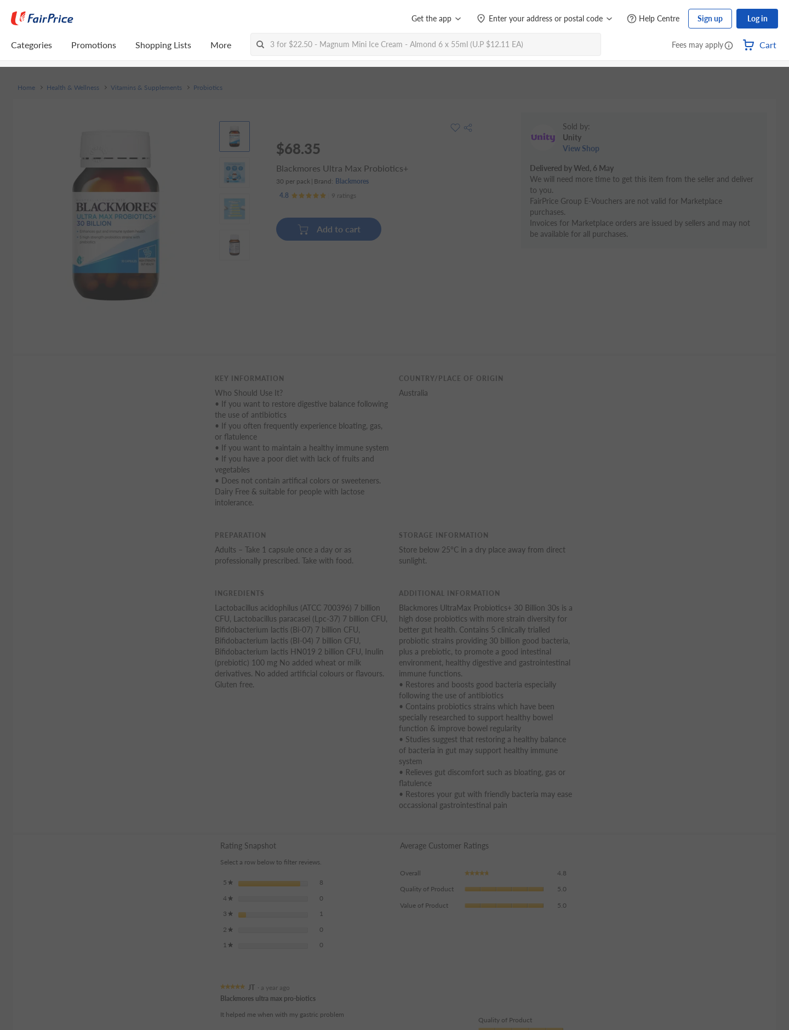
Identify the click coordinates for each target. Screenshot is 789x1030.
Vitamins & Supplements (146, 87)
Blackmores (352, 181)
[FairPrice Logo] (42, 18)
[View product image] (234, 136)
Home (26, 87)
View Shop (581, 148)
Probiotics (207, 87)
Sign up (710, 18)
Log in (757, 18)
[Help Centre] (653, 19)
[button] (728, 46)
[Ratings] (317, 195)
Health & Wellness (73, 87)
